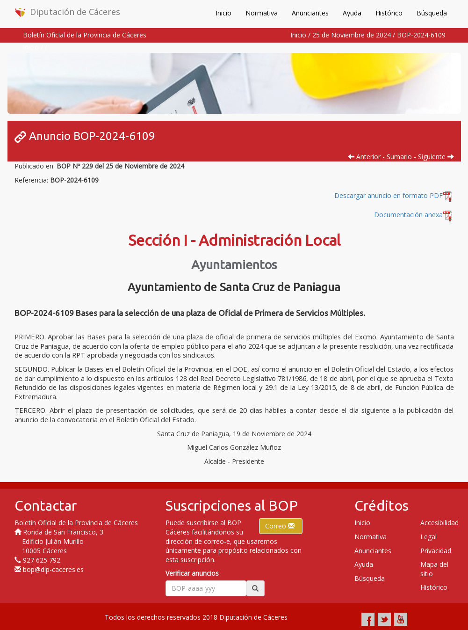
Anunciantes (310, 12)
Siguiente (436, 156)
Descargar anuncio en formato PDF (394, 195)
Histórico (389, 12)
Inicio (223, 12)
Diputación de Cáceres (67, 11)
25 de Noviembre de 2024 (351, 34)
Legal (428, 536)
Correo (280, 525)
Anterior (364, 156)
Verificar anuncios (192, 573)
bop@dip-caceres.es (53, 569)
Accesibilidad (439, 522)
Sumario (399, 156)
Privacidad (435, 550)
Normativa (261, 12)
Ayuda (352, 12)
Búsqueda (432, 12)
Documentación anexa (408, 214)
